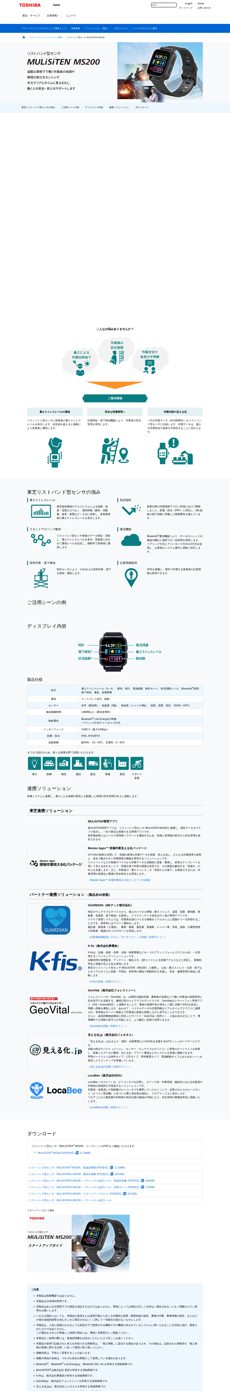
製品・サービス (31, 15)
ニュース (71, 15)
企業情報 (53, 15)
